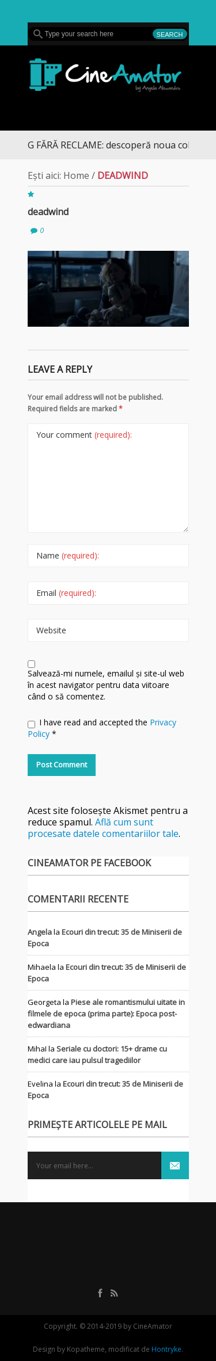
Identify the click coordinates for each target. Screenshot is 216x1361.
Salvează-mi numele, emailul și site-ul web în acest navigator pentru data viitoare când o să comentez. (106, 685)
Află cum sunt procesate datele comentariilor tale (103, 828)
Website (51, 630)
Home (76, 175)
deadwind (48, 211)
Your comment (84, 434)
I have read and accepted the (102, 728)
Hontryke (166, 1349)
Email (66, 592)
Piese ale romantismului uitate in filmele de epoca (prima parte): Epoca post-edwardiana (106, 1013)
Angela (40, 932)
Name (67, 555)
